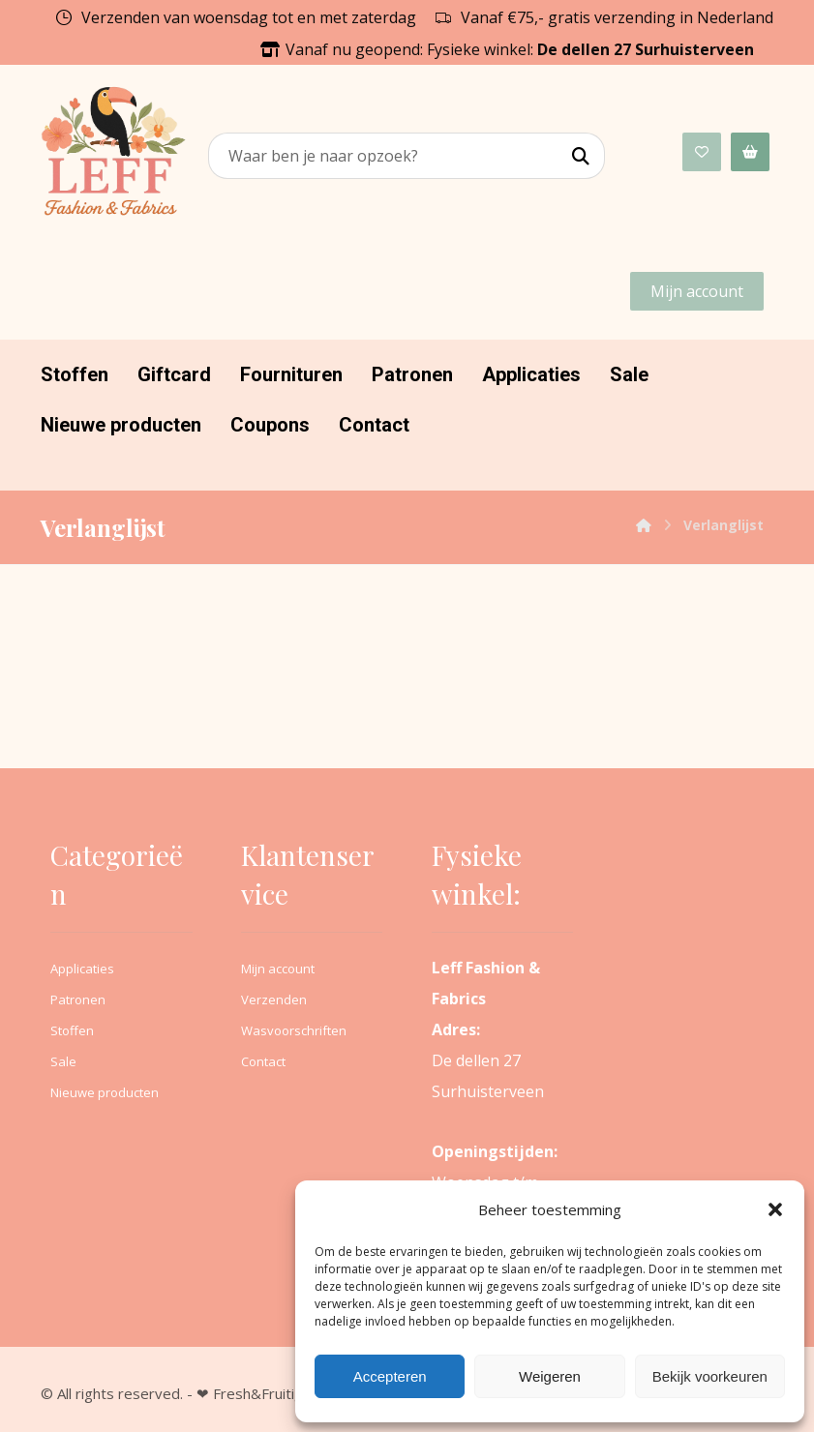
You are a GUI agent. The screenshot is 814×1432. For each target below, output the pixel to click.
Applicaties (82, 968)
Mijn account (278, 968)
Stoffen (72, 1030)
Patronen (78, 999)
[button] (775, 1209)
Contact (263, 1061)
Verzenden (274, 999)
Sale (63, 1061)
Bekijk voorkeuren (710, 1376)
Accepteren (390, 1376)
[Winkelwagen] (750, 151)
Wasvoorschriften (294, 1030)
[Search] (580, 156)
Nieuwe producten (104, 1092)
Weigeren (550, 1376)
